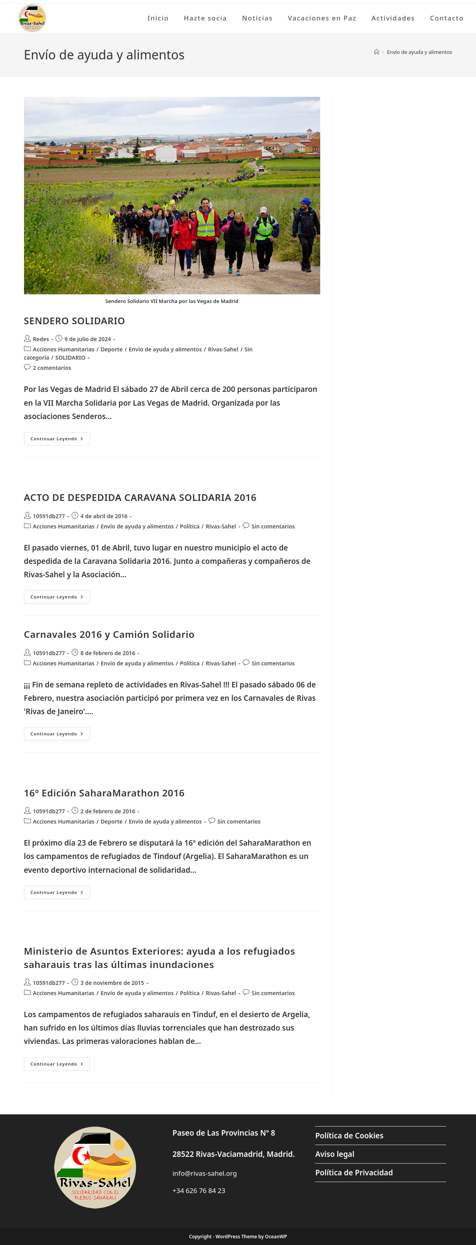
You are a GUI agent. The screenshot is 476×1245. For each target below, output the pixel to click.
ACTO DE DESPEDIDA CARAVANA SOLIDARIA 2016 (140, 497)
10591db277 (49, 516)
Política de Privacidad (354, 1172)
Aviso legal (334, 1154)
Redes (41, 339)
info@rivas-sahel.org (204, 1173)
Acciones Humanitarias (64, 349)
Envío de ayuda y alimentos (419, 51)
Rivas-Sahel (223, 349)
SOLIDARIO (70, 357)
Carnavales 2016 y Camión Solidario (109, 634)
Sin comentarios (273, 526)
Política (189, 526)
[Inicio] (376, 51)
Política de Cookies (349, 1135)
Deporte (112, 349)
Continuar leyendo (60, 440)
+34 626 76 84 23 (198, 1190)
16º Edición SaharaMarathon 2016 (104, 792)
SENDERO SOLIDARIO (74, 320)
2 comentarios (52, 367)
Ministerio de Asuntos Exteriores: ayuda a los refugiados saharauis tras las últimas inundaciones (159, 957)
